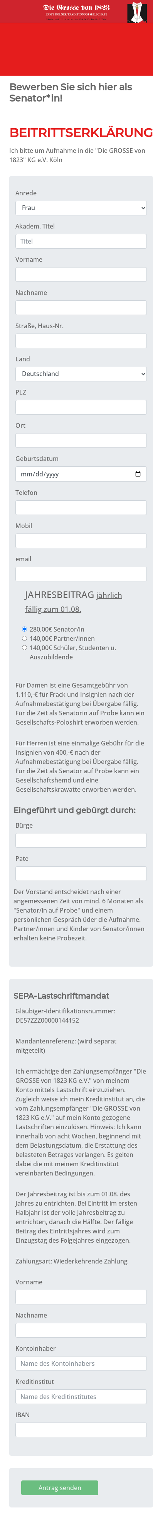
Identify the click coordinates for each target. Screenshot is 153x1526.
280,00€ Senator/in (57, 629)
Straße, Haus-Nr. (39, 326)
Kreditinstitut (34, 1381)
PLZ (20, 392)
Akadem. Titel (35, 226)
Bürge (24, 825)
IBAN (22, 1415)
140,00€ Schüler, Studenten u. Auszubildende (73, 652)
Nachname (31, 292)
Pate (22, 858)
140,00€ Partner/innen (62, 638)
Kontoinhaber (35, 1348)
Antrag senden (60, 1488)
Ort (20, 425)
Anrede (26, 193)
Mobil (23, 526)
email (23, 559)
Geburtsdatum (37, 458)
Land (22, 359)
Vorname (28, 259)
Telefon (26, 492)
